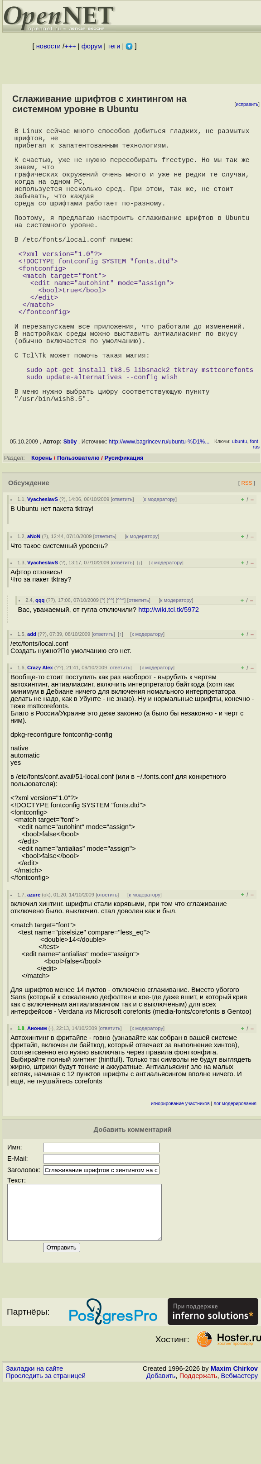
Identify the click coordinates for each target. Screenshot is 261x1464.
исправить (247, 104)
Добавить (161, 1455)
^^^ (121, 669)
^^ (110, 669)
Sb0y (70, 510)
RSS (246, 551)
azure (33, 963)
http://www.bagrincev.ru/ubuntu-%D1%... (159, 510)
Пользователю (78, 526)
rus (256, 515)
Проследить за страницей (46, 1455)
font (254, 510)
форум (92, 46)
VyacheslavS (42, 568)
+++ (70, 46)
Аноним (37, 1097)
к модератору (159, 568)
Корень (41, 526)
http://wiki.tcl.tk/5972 (168, 678)
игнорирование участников (180, 1172)
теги (113, 46)
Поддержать (198, 1455)
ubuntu (239, 510)
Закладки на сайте (34, 1448)
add (31, 703)
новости (48, 46)
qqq (40, 669)
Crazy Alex (40, 736)
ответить (122, 568)
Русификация (123, 526)
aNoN (33, 605)
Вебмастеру (239, 1455)
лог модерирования (234, 1172)
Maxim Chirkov (234, 1448)
